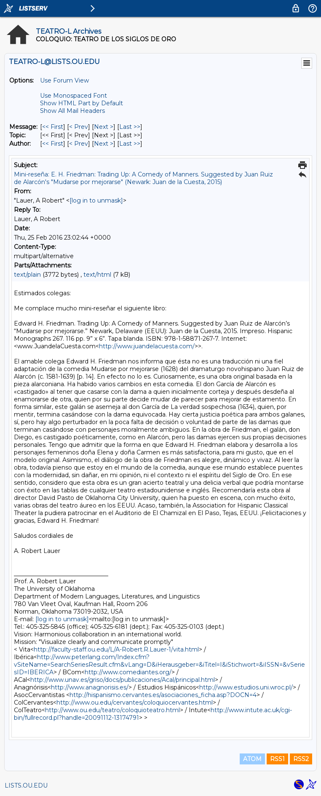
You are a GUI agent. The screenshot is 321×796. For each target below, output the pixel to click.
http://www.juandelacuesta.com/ (147, 346)
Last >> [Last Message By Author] (129, 143)
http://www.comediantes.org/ (128, 672)
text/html (97, 274)
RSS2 (301, 759)
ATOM (252, 759)
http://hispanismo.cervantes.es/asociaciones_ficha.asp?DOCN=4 (163, 695)
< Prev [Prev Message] (78, 127)
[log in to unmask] (96, 200)
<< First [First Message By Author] (52, 143)
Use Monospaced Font (73, 95)
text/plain (27, 274)
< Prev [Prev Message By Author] (78, 143)
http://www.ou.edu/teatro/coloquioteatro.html (112, 710)
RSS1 (277, 759)
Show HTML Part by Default (81, 103)
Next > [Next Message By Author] (103, 143)
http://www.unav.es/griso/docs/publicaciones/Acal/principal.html (122, 680)
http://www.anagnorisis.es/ (89, 687)
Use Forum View (64, 80)
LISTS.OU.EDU (26, 785)
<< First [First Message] (52, 127)
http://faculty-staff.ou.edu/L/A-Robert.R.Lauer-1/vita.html (116, 649)
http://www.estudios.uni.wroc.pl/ (246, 687)
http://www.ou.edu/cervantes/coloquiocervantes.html (134, 702)
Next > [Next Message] (103, 127)
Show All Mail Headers (72, 111)
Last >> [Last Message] (129, 127)
